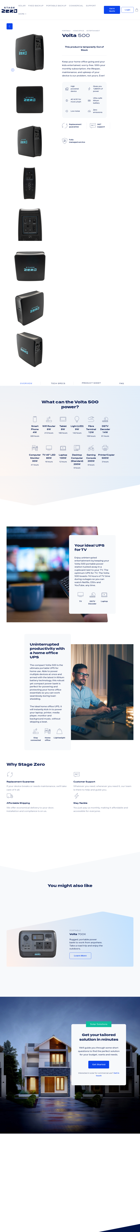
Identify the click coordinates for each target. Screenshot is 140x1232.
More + (22, 14)
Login (127, 10)
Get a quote (112, 9)
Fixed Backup (35, 6)
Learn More (80, 955)
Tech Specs (58, 383)
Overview (26, 383)
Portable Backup (56, 6)
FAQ (121, 383)
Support (91, 6)
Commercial (76, 6)
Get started (98, 1064)
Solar (22, 6)
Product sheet (91, 383)
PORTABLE (75, 930)
